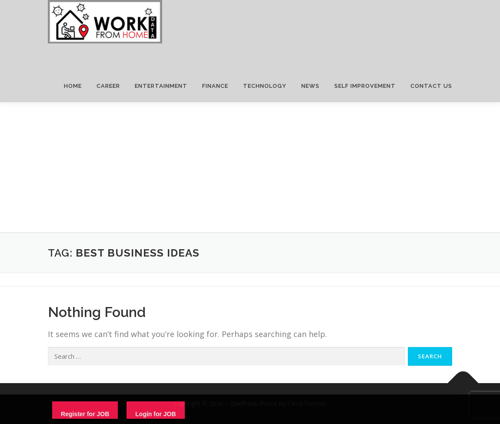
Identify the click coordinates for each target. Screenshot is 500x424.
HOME (73, 86)
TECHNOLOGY (265, 86)
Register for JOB (85, 414)
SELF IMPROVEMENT (365, 86)
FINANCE (215, 86)
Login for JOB (155, 414)
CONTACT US (431, 86)
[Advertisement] (250, 167)
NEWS (310, 86)
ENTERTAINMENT (161, 86)
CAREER (108, 86)
